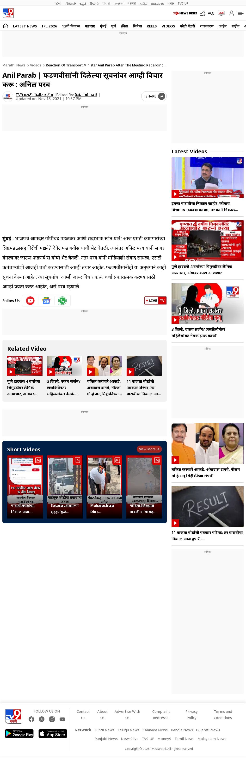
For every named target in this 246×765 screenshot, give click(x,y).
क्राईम (223, 26)
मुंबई (103, 26)
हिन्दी (58, 3)
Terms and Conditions (223, 714)
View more (149, 449)
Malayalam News (211, 738)
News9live (130, 738)
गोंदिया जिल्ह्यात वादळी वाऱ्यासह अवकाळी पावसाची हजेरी (143, 509)
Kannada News (155, 729)
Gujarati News (208, 729)
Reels (152, 26)
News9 (71, 3)
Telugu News (128, 729)
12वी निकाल (71, 26)
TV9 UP (148, 738)
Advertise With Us (127, 714)
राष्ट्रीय (236, 26)
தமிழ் (143, 3)
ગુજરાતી (119, 3)
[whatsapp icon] (62, 300)
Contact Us (83, 714)
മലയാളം (157, 3)
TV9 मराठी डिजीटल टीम (34, 95)
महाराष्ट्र (90, 26)
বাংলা (106, 3)
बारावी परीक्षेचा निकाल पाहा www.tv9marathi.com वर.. (25, 509)
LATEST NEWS (25, 26)
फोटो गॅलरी (187, 26)
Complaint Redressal (161, 714)
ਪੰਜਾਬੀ (132, 3)
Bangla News (182, 729)
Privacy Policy (191, 714)
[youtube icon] (30, 300)
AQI (211, 13)
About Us (102, 714)
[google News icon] (46, 300)
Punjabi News (106, 738)
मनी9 (171, 3)
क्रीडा (124, 26)
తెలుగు (94, 3)
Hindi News (104, 729)
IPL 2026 (49, 26)
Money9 (164, 738)
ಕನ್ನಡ (83, 3)
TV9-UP (183, 3)
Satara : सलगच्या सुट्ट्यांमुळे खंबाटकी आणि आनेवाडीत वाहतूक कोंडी (65, 509)
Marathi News (13, 65)
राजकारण (207, 26)
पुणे (113, 26)
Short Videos (23, 449)
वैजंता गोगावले (86, 94)
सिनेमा (137, 26)
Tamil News (184, 738)
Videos (168, 26)
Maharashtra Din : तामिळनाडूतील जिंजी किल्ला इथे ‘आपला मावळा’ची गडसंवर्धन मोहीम (103, 509)
